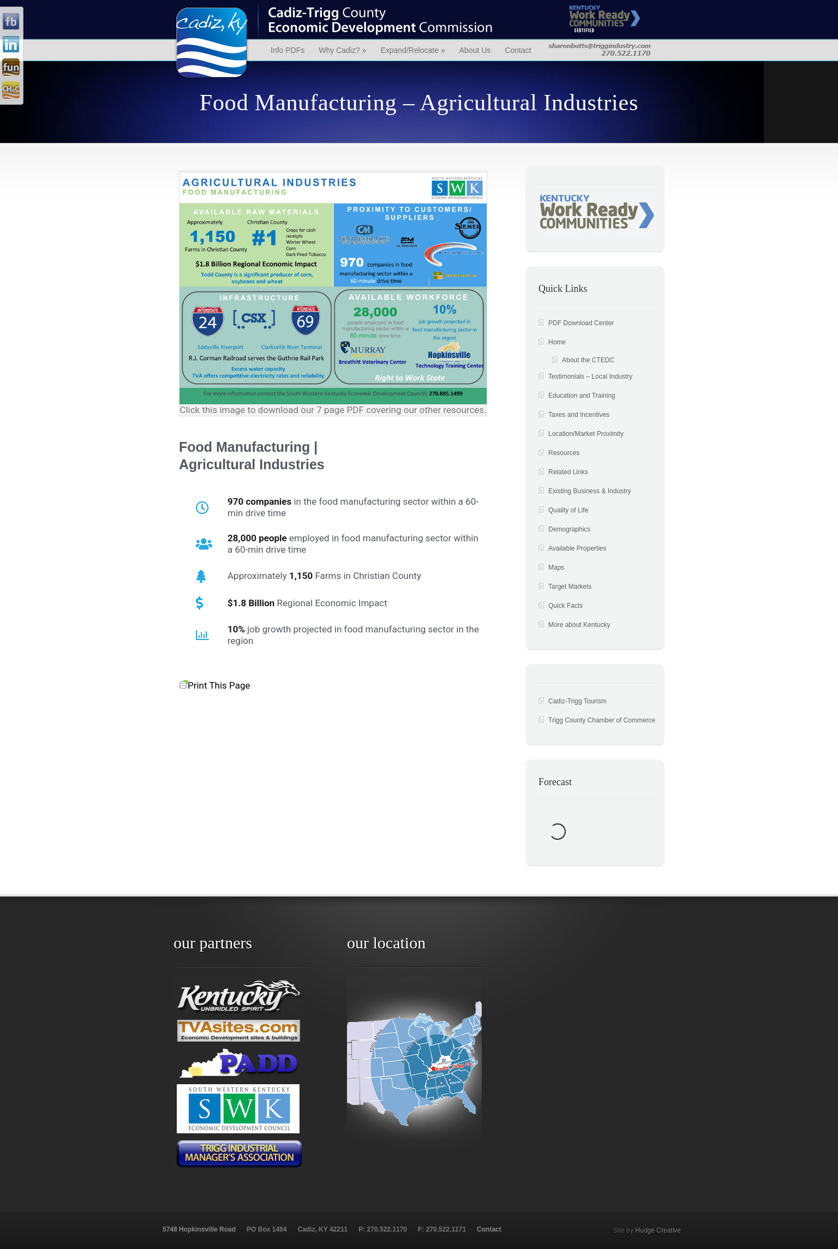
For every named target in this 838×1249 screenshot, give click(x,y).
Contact (518, 50)
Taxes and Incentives (578, 415)
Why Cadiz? (342, 50)
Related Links (568, 472)
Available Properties (577, 548)
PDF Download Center (581, 323)
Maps (556, 567)
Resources (563, 453)
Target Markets (569, 586)
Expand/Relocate (412, 50)
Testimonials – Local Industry (590, 376)
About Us (475, 50)
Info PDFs (287, 50)
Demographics (569, 529)
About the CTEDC (588, 360)
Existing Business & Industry (589, 491)
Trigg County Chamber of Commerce (601, 720)
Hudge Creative (658, 1230)
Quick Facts (565, 605)
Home (557, 342)
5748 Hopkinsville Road (199, 1229)
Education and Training (581, 395)
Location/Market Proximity (586, 434)
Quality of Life (568, 510)
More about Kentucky (579, 625)
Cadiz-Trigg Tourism (577, 701)
